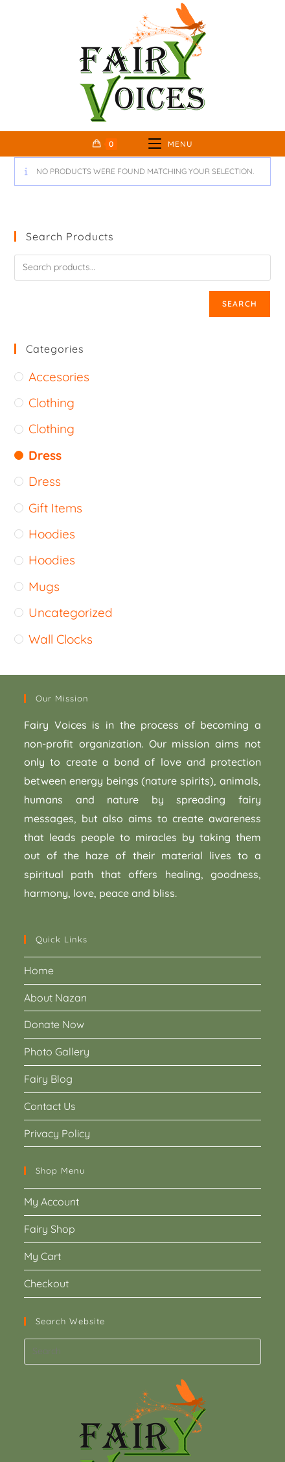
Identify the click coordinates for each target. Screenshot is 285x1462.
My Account (51, 1201)
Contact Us (50, 1106)
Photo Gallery (56, 1051)
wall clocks (60, 639)
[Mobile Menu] (170, 144)
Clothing (51, 402)
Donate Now (54, 1024)
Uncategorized (70, 612)
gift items (55, 508)
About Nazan (55, 997)
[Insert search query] (142, 1352)
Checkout (46, 1283)
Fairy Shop (49, 1228)
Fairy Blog (48, 1078)
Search (239, 304)
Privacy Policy (57, 1133)
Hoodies (51, 534)
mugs (44, 586)
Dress (45, 455)
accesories (58, 376)
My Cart (42, 1256)
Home (39, 970)
